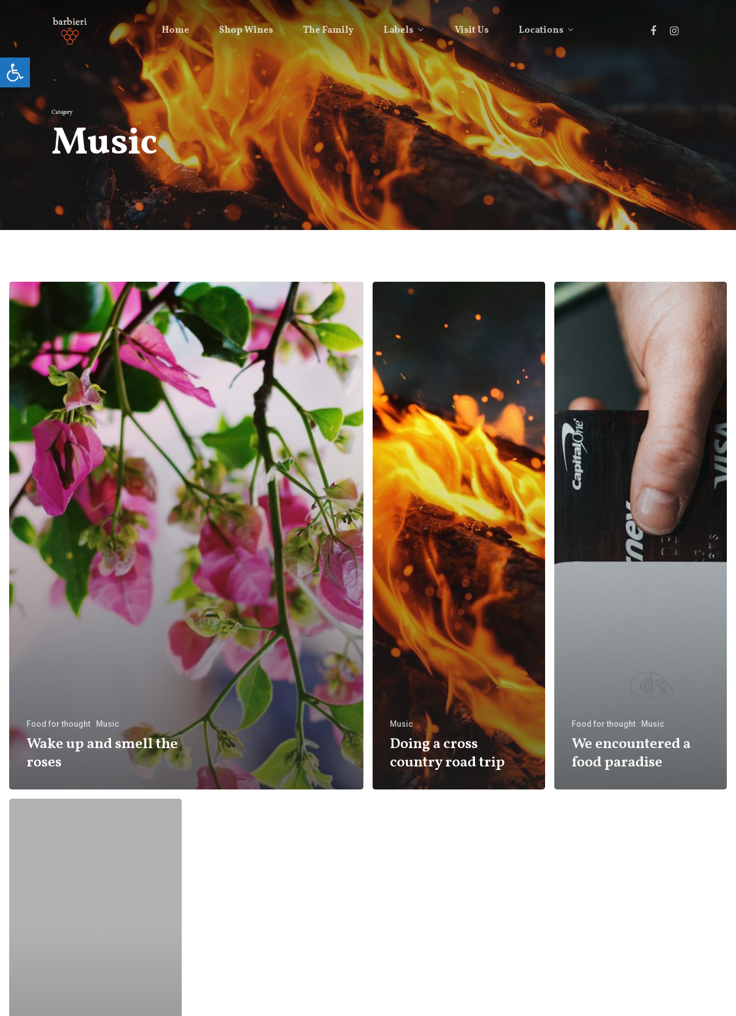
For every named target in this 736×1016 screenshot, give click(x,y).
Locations (546, 30)
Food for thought (58, 724)
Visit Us (472, 30)
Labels (403, 30)
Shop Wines (246, 30)
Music (107, 724)
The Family (328, 30)
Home (175, 30)
